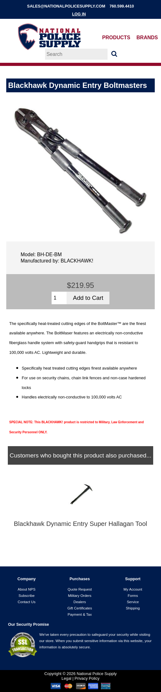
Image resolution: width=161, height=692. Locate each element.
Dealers (79, 602)
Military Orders (79, 595)
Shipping (133, 608)
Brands (147, 37)
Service (133, 602)
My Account (132, 589)
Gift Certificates (80, 608)
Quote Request (80, 589)
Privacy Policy (87, 678)
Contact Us (26, 602)
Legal (66, 678)
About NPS (26, 589)
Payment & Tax (80, 614)
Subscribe (26, 595)
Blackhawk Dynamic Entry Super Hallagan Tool (80, 524)
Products (116, 37)
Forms (133, 595)
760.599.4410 (121, 6)
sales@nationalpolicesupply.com (66, 6)
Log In (79, 14)
